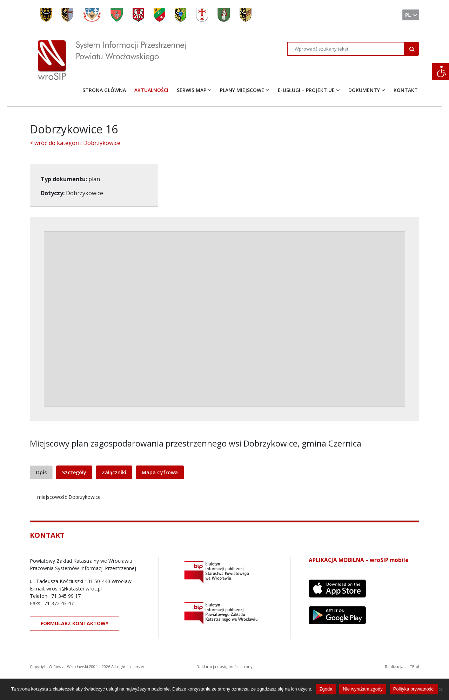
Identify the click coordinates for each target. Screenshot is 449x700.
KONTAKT (406, 90)
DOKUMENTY (364, 90)
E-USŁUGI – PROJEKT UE (306, 90)
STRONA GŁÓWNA (104, 90)
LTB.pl (413, 666)
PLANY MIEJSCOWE (242, 90)
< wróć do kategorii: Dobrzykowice (75, 143)
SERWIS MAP (191, 90)
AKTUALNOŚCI (151, 90)
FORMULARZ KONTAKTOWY (74, 623)
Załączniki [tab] (114, 472)
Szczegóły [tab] (74, 472)
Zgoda (326, 689)
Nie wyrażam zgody (362, 689)
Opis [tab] (41, 472)
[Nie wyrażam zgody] (440, 689)
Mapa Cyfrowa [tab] (160, 472)
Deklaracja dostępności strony (224, 666)
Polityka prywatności (414, 689)
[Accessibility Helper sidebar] (440, 71)
